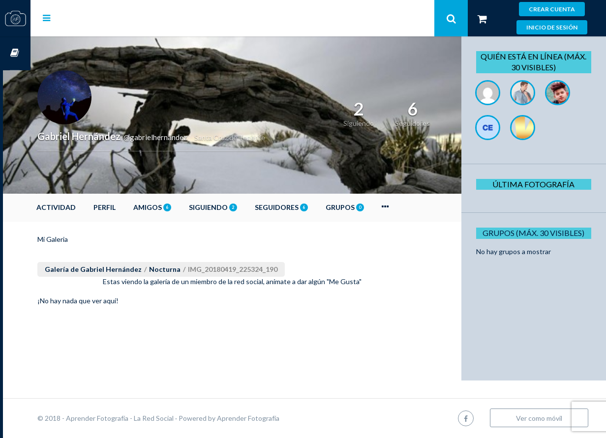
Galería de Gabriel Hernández (120, 269)
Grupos (372, 207)
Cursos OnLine (15, 53)
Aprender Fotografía (275, 418)
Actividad (83, 207)
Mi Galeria (80, 239)
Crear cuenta (552, 9)
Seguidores (308, 207)
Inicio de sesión (551, 27)
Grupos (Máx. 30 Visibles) (537, 232)
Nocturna (192, 269)
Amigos (180, 207)
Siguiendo (240, 207)
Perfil (132, 207)
